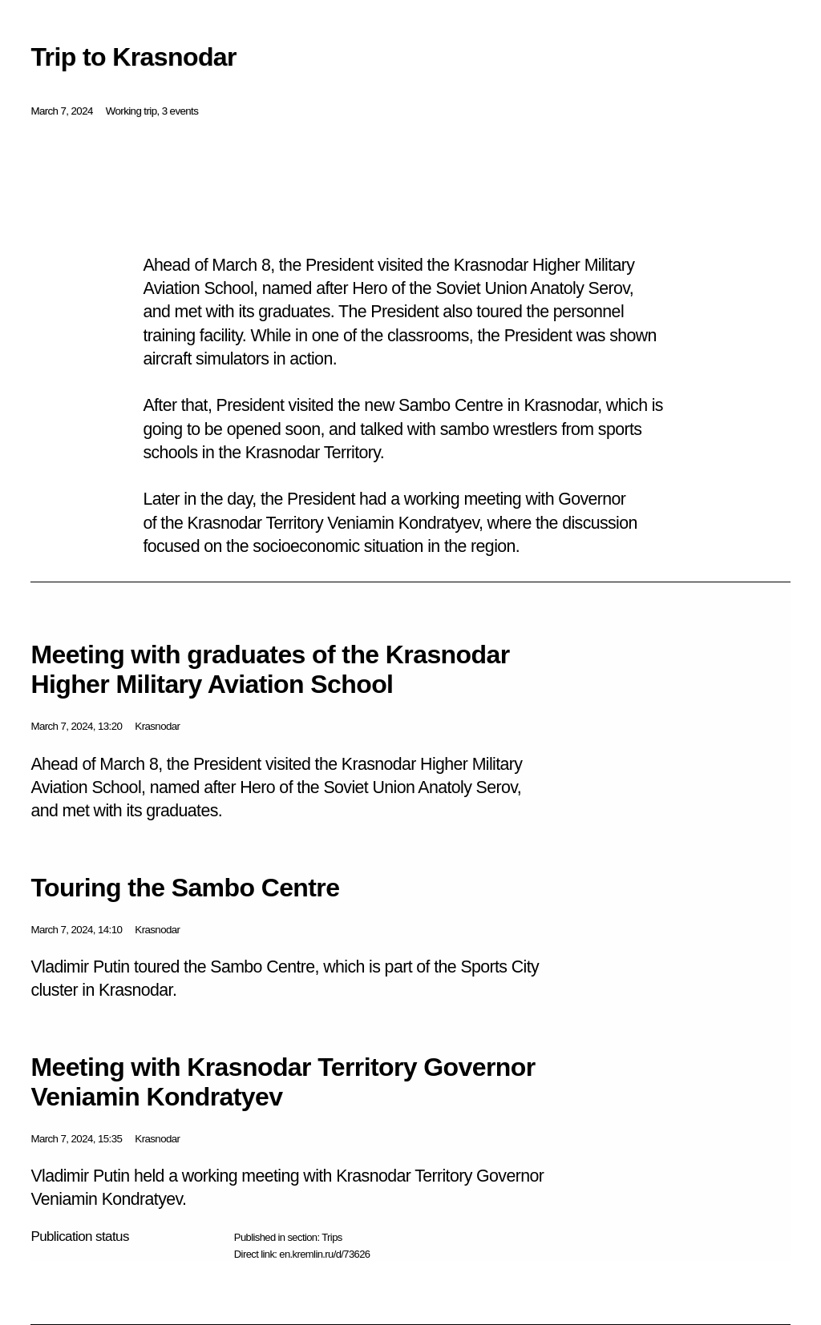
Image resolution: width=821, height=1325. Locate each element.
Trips (332, 1237)
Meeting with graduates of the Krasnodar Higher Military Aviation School (269, 669)
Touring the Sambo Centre (184, 887)
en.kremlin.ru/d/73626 (324, 1254)
